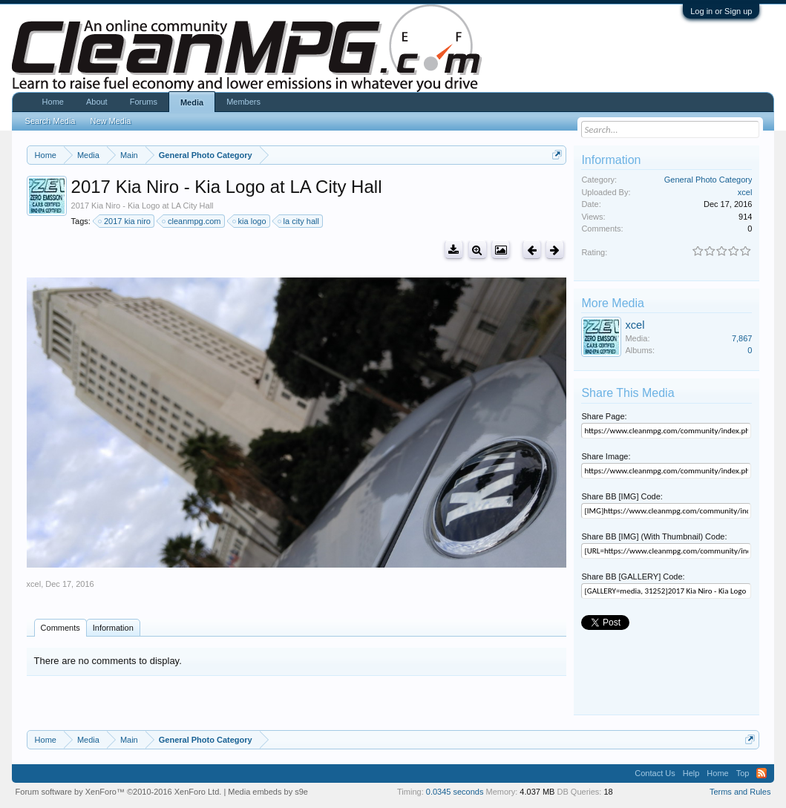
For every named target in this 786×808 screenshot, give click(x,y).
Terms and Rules (740, 791)
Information (113, 627)
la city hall (299, 221)
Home (53, 101)
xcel (34, 583)
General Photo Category (708, 179)
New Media (110, 120)
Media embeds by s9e (268, 791)
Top (743, 773)
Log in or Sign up (721, 11)
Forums (143, 101)
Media (191, 102)
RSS (761, 773)
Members (243, 101)
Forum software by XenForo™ (119, 791)
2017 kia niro (125, 221)
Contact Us (655, 773)
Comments (60, 627)
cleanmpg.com (192, 221)
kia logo (250, 221)
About (97, 101)
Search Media (50, 120)
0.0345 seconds (455, 791)
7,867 (742, 338)
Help (691, 773)
